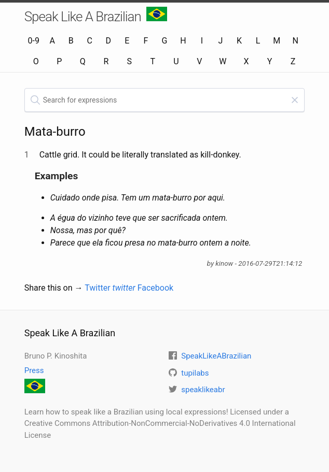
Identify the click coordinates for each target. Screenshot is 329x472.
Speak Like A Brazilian (95, 15)
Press (34, 370)
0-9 (33, 41)
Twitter (110, 288)
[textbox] (164, 100)
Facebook (155, 288)
